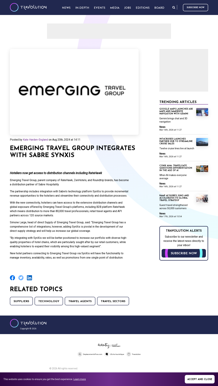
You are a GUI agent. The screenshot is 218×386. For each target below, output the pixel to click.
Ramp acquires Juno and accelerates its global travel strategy (174, 198)
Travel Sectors (113, 301)
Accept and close (199, 379)
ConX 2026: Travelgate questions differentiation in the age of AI (175, 168)
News (162, 127)
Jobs (127, 8)
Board (159, 8)
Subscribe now (195, 8)
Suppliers (21, 301)
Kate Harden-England (35, 139)
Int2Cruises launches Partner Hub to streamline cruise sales (176, 141)
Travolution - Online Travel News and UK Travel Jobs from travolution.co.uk (28, 323)
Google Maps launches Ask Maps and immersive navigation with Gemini (176, 111)
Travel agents (80, 301)
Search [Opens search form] (173, 7)
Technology (48, 301)
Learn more (79, 379)
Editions (143, 8)
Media (114, 8)
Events (99, 8)
